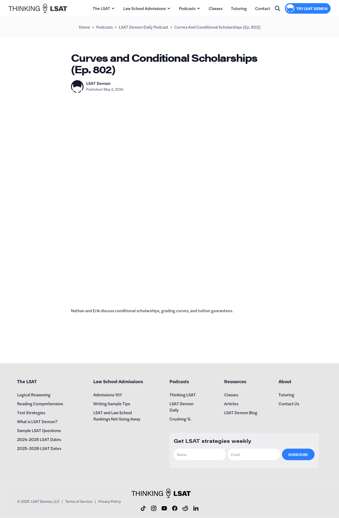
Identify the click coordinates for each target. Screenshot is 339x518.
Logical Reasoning (33, 395)
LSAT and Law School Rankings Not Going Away (116, 415)
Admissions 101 (107, 395)
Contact (262, 8)
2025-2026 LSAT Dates (39, 448)
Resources (235, 381)
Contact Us (289, 404)
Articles (231, 404)
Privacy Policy (109, 501)
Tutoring (239, 8)
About (285, 381)
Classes (216, 8)
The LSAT (101, 8)
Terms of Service (79, 501)
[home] (37, 8)
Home (84, 27)
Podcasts (187, 8)
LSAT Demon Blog (240, 412)
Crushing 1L (180, 419)
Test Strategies (31, 412)
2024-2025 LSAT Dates (39, 439)
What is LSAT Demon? (37, 421)
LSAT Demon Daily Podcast (143, 27)
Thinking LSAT (183, 395)
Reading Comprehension (40, 404)
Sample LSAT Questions (39, 430)
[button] (104, 8)
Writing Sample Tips (111, 404)
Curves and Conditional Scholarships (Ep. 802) (217, 27)
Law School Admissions (144, 8)
